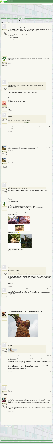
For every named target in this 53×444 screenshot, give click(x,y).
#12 (50, 341)
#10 (50, 286)
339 (6, 404)
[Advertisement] (26, 11)
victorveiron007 (4, 403)
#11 (50, 294)
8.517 (6, 63)
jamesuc (9, 110)
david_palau (3, 151)
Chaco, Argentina (4, 65)
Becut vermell (9, 341)
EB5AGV (3, 29)
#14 (50, 391)
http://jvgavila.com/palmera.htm (12, 94)
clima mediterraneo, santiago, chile (5, 110)
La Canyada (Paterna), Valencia (5, 33)
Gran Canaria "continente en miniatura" (5, 155)
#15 (50, 411)
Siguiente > (9, 22)
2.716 (6, 152)
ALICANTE (5, 296)
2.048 (6, 107)
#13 (50, 371)
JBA (2, 293)
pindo (3, 62)
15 (6, 119)
